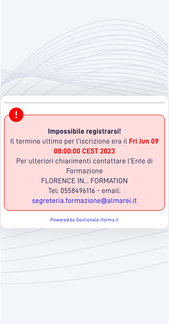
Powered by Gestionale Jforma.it (84, 219)
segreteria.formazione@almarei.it (84, 200)
